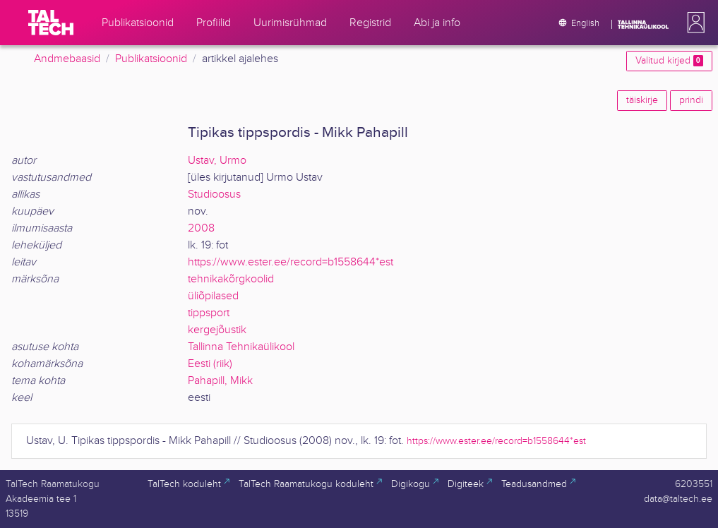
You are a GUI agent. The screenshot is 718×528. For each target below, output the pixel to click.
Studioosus (214, 194)
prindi (691, 100)
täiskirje (642, 100)
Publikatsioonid (151, 59)
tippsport (208, 313)
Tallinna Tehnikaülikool (241, 347)
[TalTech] (50, 22)
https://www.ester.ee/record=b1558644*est (290, 262)
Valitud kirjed (669, 60)
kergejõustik (217, 330)
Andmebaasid (67, 59)
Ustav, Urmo (217, 160)
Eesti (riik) (210, 364)
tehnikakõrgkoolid (231, 279)
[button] (693, 22)
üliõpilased (213, 296)
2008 (201, 228)
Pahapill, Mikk (220, 381)
